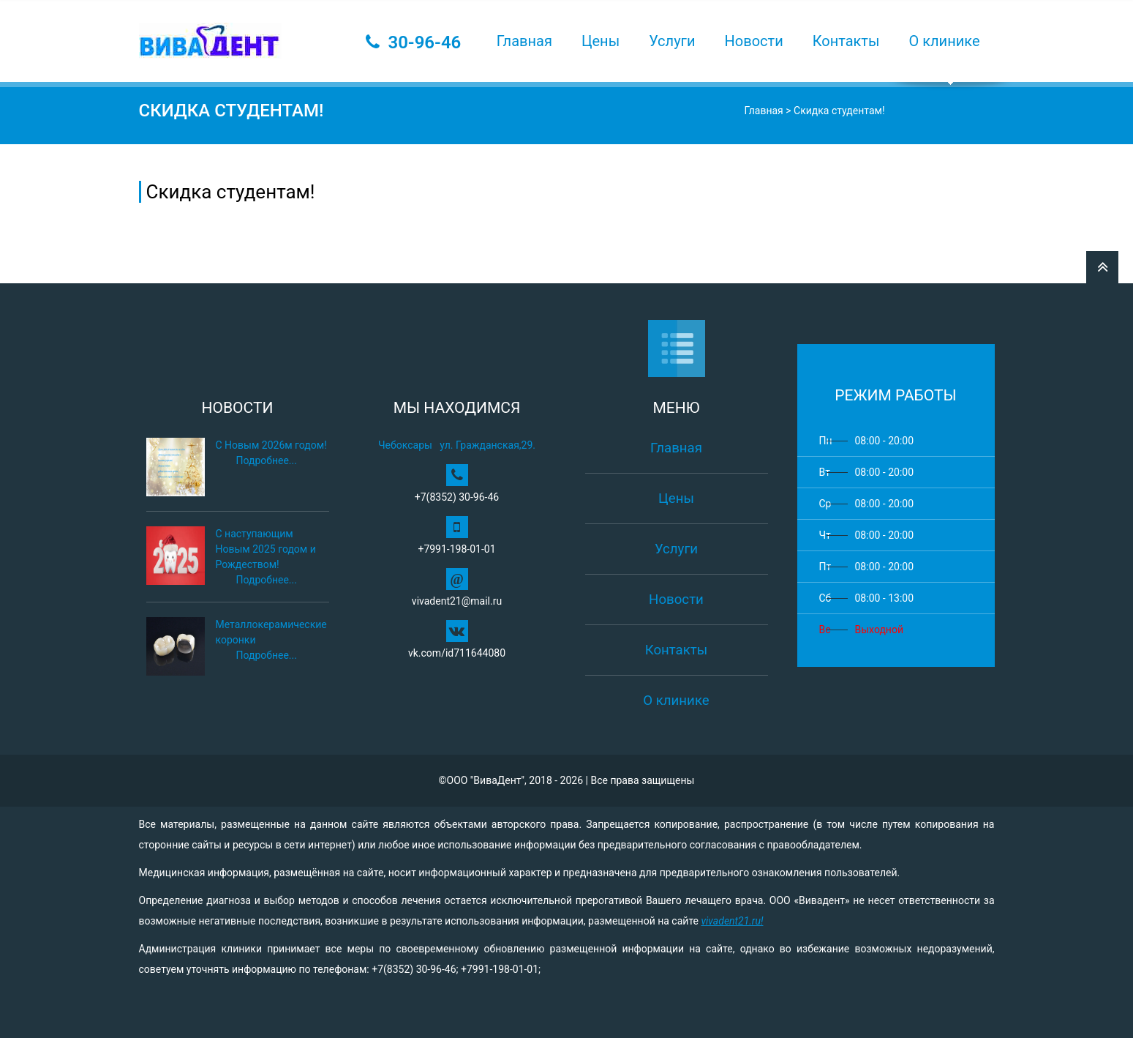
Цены (600, 41)
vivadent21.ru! (732, 921)
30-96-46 (424, 42)
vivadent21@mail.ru (457, 587)
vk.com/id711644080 (456, 639)
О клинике (944, 41)
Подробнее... (266, 460)
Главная (524, 41)
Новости (754, 41)
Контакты (846, 41)
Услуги (672, 41)
